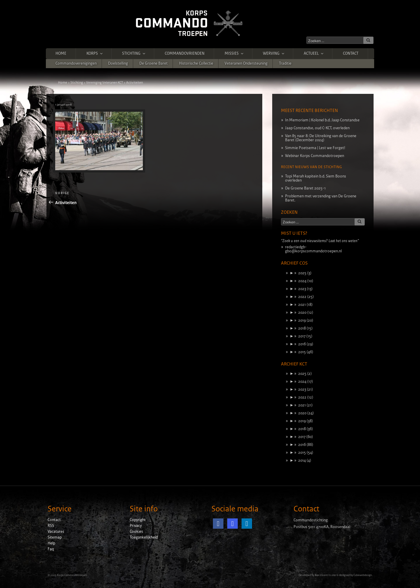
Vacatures (56, 532)
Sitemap (55, 537)
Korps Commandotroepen (72, 575)
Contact (350, 53)
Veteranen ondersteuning (246, 63)
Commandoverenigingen (76, 63)
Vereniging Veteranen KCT (104, 82)
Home (60, 53)
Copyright (138, 520)
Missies (234, 53)
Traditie (285, 63)
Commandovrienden (184, 53)
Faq (51, 549)
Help (51, 543)
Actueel (314, 53)
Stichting (134, 53)
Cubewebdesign (362, 575)
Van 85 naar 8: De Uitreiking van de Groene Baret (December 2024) (320, 138)
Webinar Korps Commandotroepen (314, 156)
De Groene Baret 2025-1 (305, 188)
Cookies (136, 532)
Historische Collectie (196, 63)
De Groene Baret (153, 63)
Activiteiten (134, 82)
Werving (274, 53)
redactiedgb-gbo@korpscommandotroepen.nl (313, 249)
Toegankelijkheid (144, 537)
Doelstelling (118, 63)
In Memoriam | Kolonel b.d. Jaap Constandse (322, 120)
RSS (51, 526)
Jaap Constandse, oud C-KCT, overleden (317, 128)
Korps (94, 53)
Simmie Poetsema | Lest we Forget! (315, 148)
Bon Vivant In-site (325, 575)
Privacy (136, 526)
